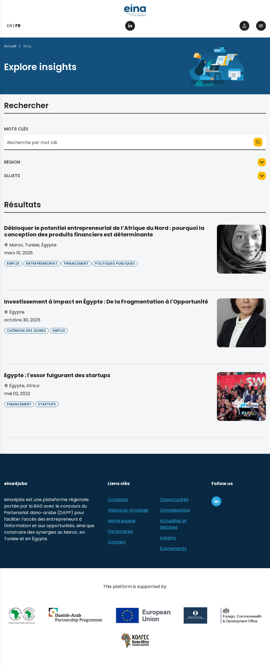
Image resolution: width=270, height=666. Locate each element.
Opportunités (174, 499)
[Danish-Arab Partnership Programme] (75, 615)
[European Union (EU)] (143, 615)
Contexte (118, 499)
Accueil (10, 46)
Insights (168, 538)
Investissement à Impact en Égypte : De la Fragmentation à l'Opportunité (106, 301)
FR (18, 26)
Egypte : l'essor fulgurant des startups (57, 375)
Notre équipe (122, 521)
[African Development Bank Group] (22, 615)
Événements (173, 548)
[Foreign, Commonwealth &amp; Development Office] (241, 615)
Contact (117, 542)
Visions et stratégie (128, 510)
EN (9, 26)
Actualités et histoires (173, 524)
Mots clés (16, 129)
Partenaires (120, 531)
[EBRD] (195, 615)
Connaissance (175, 510)
